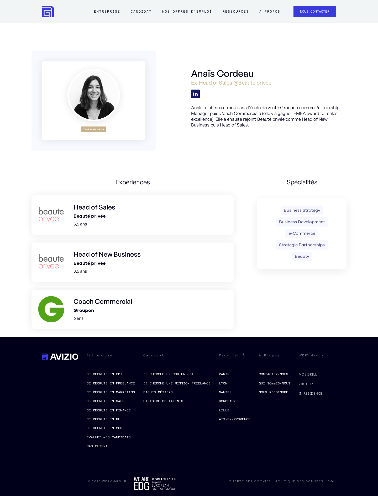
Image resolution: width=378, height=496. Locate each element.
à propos (269, 11)
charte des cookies (250, 481)
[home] (48, 12)
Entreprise (107, 11)
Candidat (141, 11)
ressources (236, 11)
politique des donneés (299, 481)
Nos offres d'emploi (187, 11)
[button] (107, 14)
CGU (332, 481)
